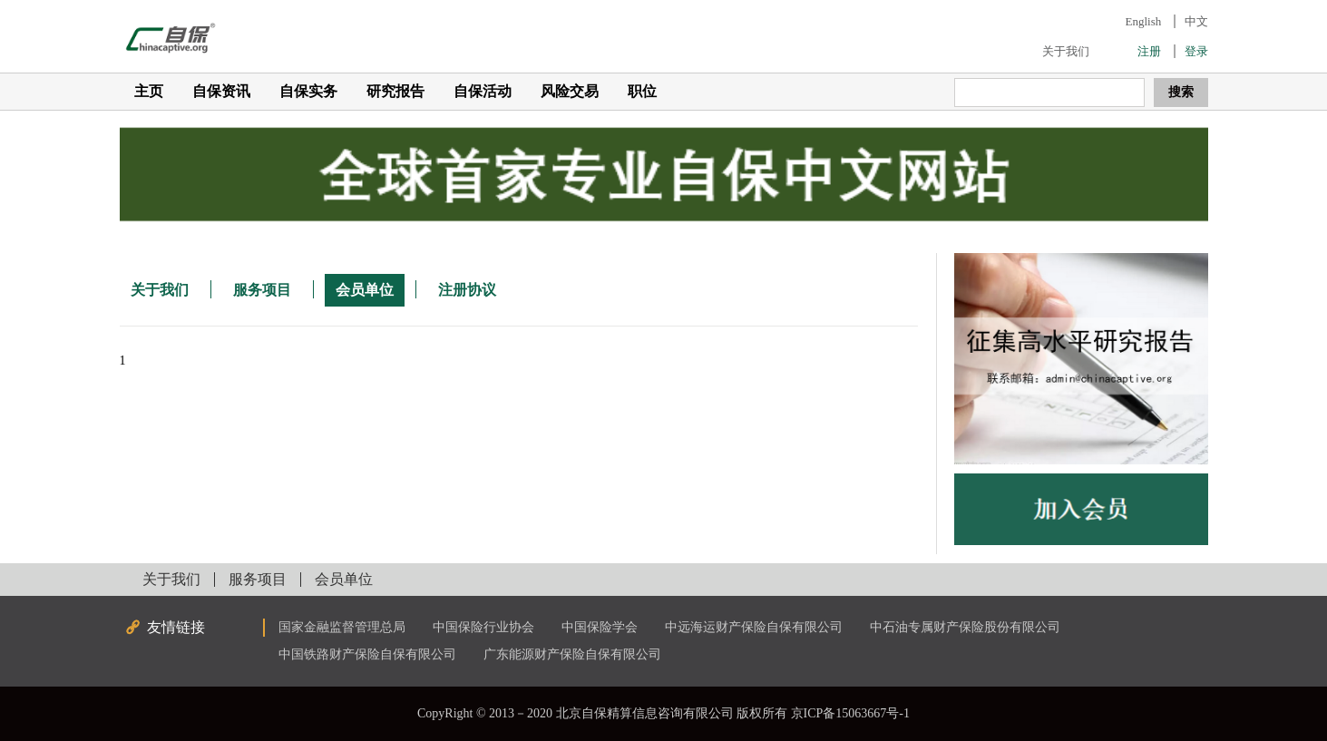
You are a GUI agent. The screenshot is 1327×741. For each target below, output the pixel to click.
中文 (1196, 21)
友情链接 (176, 627)
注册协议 (467, 289)
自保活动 (483, 91)
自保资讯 (221, 91)
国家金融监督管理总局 (341, 627)
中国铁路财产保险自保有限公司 (367, 654)
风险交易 (570, 91)
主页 (148, 91)
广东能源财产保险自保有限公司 (572, 654)
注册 (1149, 51)
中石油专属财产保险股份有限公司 (965, 627)
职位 (642, 91)
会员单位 (365, 289)
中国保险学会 (599, 627)
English (1144, 21)
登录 (1196, 51)
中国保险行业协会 (483, 627)
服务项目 (262, 289)
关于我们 (1065, 51)
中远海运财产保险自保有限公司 (754, 627)
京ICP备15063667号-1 (850, 713)
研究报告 (395, 91)
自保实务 (308, 91)
